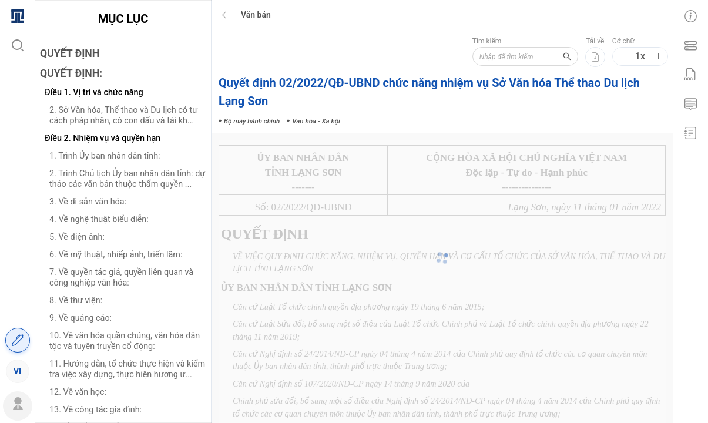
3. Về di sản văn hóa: (87, 202)
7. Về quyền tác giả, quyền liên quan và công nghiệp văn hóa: (121, 277)
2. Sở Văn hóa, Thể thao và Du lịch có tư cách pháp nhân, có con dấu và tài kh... (123, 115)
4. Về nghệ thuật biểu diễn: (99, 219)
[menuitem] (17, 14)
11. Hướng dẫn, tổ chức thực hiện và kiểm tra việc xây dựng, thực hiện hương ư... (127, 369)
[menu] (17, 192)
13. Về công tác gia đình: (95, 410)
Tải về (595, 41)
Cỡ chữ (623, 41)
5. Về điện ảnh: (77, 237)
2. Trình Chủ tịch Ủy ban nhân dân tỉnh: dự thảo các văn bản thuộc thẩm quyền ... (127, 179)
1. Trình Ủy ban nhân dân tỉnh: (104, 156)
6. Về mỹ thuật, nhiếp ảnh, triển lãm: (115, 255)
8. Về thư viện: (75, 301)
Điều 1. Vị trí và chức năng (94, 93)
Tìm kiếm (487, 41)
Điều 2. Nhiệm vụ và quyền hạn (102, 138)
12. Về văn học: (77, 392)
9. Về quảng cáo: (80, 318)
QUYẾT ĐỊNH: (71, 73)
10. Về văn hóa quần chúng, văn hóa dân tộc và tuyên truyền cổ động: (124, 341)
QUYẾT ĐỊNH (69, 53)
